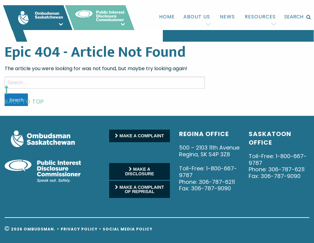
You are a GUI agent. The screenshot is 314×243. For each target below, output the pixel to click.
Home (167, 16)
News (227, 16)
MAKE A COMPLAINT (139, 135)
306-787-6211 (217, 182)
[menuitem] (167, 16)
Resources (260, 16)
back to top (24, 101)
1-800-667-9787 (208, 172)
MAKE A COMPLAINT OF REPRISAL (139, 189)
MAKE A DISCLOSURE (139, 171)
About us (196, 16)
